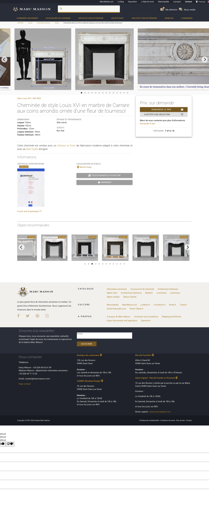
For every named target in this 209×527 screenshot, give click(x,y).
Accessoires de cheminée (58, 18)
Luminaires (186, 18)
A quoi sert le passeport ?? (29, 211)
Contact (188, 2)
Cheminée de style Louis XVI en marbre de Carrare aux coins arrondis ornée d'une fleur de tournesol (92, 23)
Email (79, 333)
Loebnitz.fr (145, 305)
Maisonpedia (163, 2)
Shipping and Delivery (171, 316)
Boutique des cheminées (90, 355)
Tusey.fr (183, 305)
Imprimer (104, 182)
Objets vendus (113, 297)
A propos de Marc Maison (118, 316)
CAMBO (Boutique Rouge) (90, 381)
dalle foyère (32, 149)
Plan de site (180, 420)
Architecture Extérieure (144, 18)
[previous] (4, 59)
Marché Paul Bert (145, 355)
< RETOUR (20, 23)
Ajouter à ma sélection (163, 114)
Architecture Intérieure (90, 18)
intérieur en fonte (66, 145)
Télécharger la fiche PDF (104, 175)
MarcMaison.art (106, 2)
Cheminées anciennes (27, 18)
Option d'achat (129, 297)
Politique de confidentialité (149, 420)
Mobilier (169, 18)
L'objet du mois (147, 2)
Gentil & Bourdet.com (116, 308)
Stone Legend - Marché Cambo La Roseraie (156, 378)
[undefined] (10, 444)
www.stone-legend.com (160, 411)
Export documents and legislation (122, 320)
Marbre (56, 23)
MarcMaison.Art (129, 305)
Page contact (25, 384)
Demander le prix (168, 109)
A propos (177, 2)
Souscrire (86, 344)
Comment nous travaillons (146, 316)
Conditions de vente (167, 420)
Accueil (30, 23)
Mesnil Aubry (84, 167)
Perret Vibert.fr (136, 308)
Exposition (132, 2)
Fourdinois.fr (159, 305)
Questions (145, 320)
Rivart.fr (172, 305)
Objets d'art (117, 18)
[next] (205, 59)
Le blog (121, 2)
